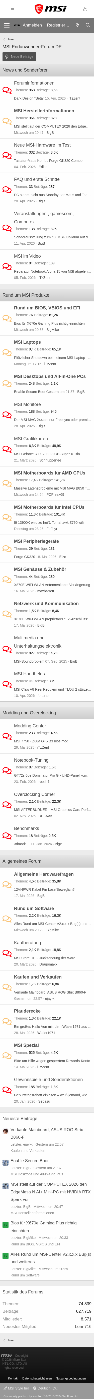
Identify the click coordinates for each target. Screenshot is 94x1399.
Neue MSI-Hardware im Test (42, 145)
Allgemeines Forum (22, 861)
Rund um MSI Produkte (26, 295)
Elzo (62, 557)
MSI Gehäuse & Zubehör (40, 569)
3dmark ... (22, 844)
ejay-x (49, 999)
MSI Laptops (27, 342)
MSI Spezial (26, 1045)
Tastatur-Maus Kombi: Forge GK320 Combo (48, 161)
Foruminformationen (34, 83)
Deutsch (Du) (45, 1388)
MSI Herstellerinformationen (44, 110)
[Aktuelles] (77, 26)
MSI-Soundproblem (29, 661)
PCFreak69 (55, 495)
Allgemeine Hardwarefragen (44, 874)
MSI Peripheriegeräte (36, 541)
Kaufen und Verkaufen (38, 977)
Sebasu (44, 1101)
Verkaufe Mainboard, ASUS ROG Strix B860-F (50, 992)
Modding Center (30, 725)
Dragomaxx (48, 964)
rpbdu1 (44, 782)
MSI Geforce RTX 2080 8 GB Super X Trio (47, 454)
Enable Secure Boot (29, 392)
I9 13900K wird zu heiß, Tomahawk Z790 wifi (49, 523)
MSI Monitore (27, 404)
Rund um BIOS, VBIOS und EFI (47, 307)
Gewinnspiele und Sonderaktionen (48, 1079)
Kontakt (13, 1378)
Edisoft (44, 167)
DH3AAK (46, 816)
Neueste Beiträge (20, 1118)
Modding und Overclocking (29, 712)
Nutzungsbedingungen (71, 1378)
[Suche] (87, 26)
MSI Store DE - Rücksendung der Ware (44, 958)
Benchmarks (26, 828)
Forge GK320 (24, 557)
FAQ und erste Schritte (37, 179)
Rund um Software (34, 908)
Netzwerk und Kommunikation (46, 603)
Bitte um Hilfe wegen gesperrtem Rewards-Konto (52, 1061)
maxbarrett (45, 591)
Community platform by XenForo (41, 1396)
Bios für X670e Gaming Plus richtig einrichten (49, 323)
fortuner (44, 696)
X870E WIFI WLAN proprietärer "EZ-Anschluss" (51, 619)
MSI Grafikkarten (31, 438)
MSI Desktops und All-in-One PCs (50, 376)
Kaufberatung (27, 942)
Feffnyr (51, 529)
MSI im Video (27, 256)
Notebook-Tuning (31, 760)
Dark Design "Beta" (29, 98)
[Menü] (7, 25)
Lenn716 (83, 1326)
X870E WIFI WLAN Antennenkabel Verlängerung (52, 585)
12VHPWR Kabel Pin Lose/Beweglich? (44, 889)
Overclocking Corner (34, 794)
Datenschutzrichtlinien (37, 1378)
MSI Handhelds (29, 673)
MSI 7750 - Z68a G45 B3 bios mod (41, 741)
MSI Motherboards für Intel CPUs (49, 507)
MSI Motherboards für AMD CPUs (49, 473)
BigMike (52, 330)
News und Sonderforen (26, 70)
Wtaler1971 (46, 1033)
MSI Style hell (16, 1388)
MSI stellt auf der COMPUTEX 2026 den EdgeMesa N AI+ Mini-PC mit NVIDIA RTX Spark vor (50, 1192)
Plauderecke (27, 1011)
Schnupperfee (50, 460)
